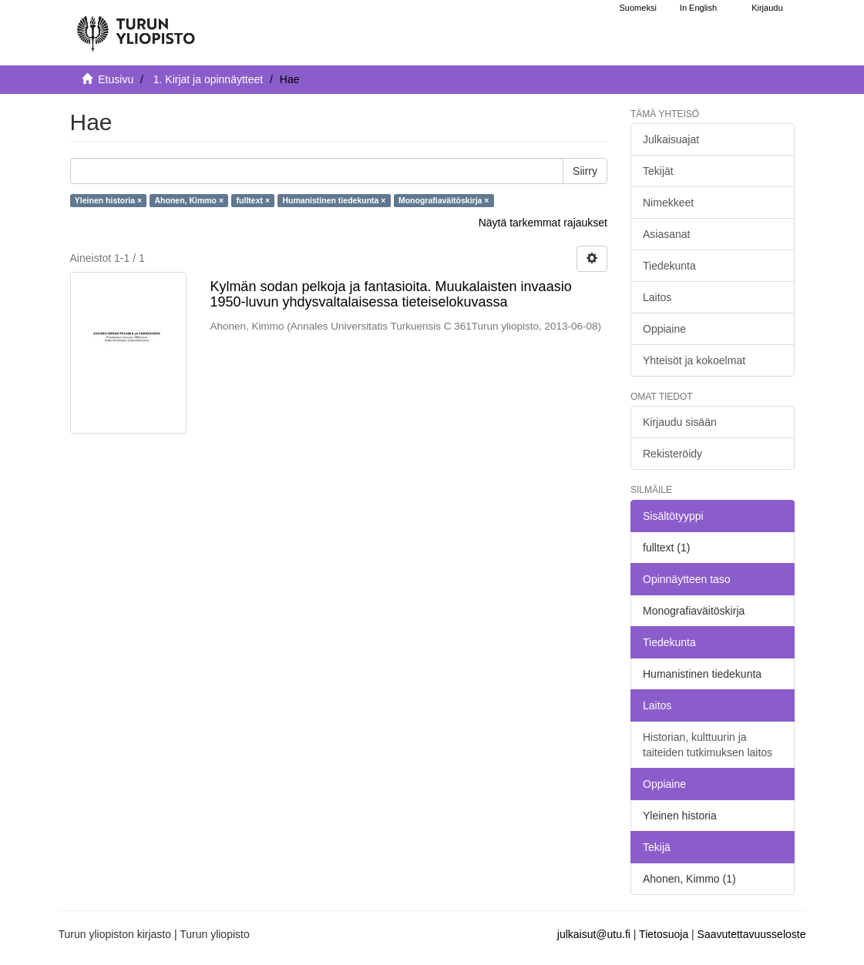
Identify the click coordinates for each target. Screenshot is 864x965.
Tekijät (658, 171)
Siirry (585, 171)
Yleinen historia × (108, 200)
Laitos (657, 297)
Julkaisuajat (671, 139)
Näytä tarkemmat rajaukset (543, 222)
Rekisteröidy (672, 453)
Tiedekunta (669, 266)
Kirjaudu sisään (680, 422)
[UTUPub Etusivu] (136, 27)
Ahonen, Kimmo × (189, 200)
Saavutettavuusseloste (752, 934)
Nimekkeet (668, 202)
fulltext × (253, 200)
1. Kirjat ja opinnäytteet (208, 79)
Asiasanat (666, 234)
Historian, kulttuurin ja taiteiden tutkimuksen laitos (707, 745)
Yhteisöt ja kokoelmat (694, 360)
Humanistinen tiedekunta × (334, 200)
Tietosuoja (663, 934)
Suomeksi (638, 7)
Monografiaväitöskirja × (443, 200)
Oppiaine (664, 329)
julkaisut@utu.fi (593, 934)
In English (698, 7)
